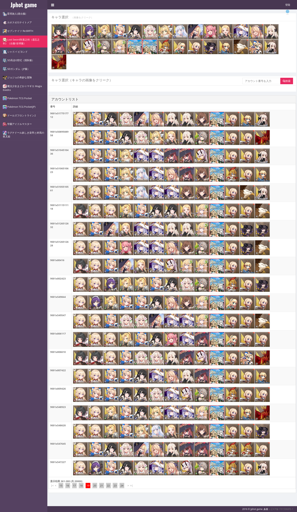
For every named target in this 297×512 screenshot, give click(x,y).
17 (74, 485)
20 (94, 485)
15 (60, 485)
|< (52, 485)
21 (101, 485)
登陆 (287, 4)
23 (115, 485)
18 (81, 485)
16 (67, 485)
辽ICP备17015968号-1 (281, 509)
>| (131, 485)
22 (108, 485)
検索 (287, 81)
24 (121, 485)
